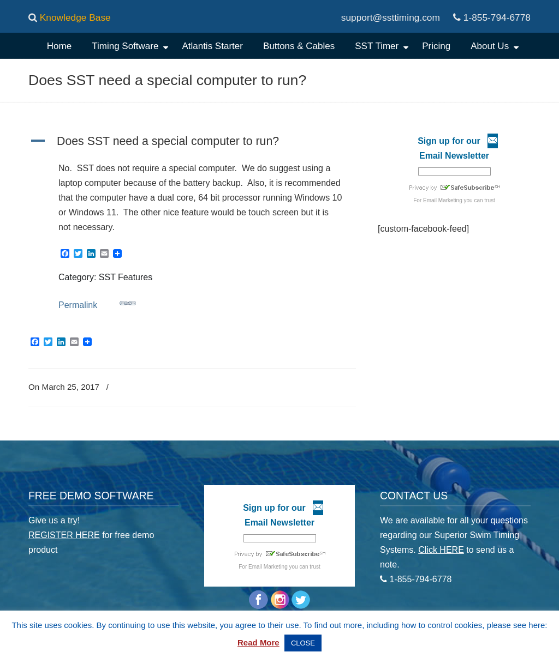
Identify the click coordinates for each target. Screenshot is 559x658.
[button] (192, 142)
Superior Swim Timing (272, 73)
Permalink (97, 302)
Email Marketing (442, 200)
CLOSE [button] (303, 643)
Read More (258, 642)
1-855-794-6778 (497, 17)
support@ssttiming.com (390, 17)
